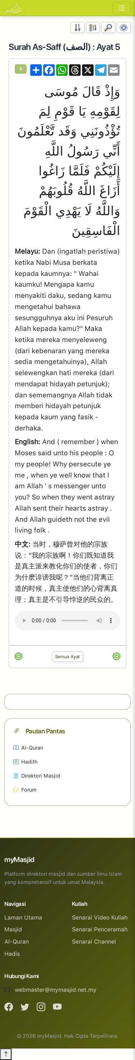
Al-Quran (28, 748)
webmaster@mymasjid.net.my (55, 989)
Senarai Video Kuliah (100, 917)
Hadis (12, 953)
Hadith (25, 762)
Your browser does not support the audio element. (67, 620)
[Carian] (108, 27)
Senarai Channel (94, 941)
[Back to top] (6, 1054)
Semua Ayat (67, 656)
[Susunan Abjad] (93, 27)
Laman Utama (23, 917)
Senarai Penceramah (100, 929)
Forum (25, 790)
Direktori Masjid (36, 776)
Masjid (13, 929)
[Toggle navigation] (122, 8)
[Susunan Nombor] (78, 27)
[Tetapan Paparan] (124, 27)
